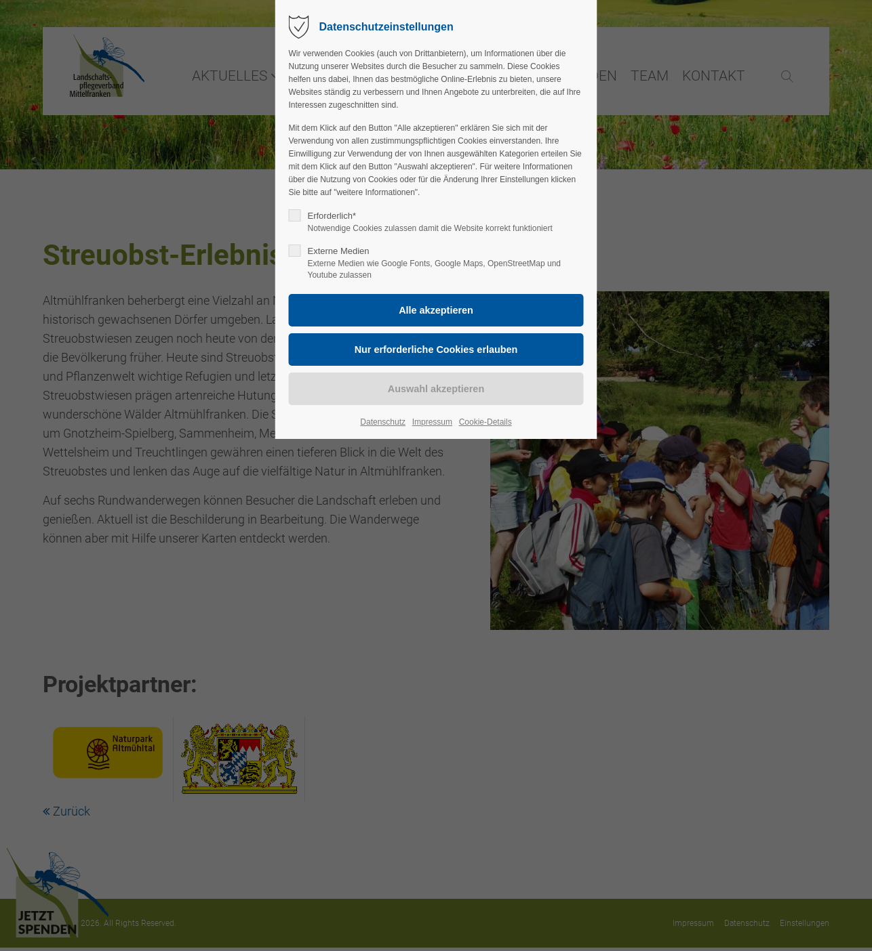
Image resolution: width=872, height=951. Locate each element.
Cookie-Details (485, 422)
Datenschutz (382, 422)
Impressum (432, 422)
